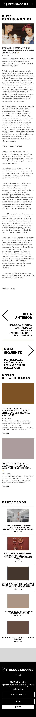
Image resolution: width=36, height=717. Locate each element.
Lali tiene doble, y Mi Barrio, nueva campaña (18, 639)
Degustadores (15, 4)
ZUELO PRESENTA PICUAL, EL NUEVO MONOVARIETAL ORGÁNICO (18, 613)
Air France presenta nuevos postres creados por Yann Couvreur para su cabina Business (18, 528)
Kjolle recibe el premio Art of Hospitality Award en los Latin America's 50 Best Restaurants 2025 (18, 557)
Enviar (18, 707)
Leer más (5, 434)
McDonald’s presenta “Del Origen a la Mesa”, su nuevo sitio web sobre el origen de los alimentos (18, 586)
